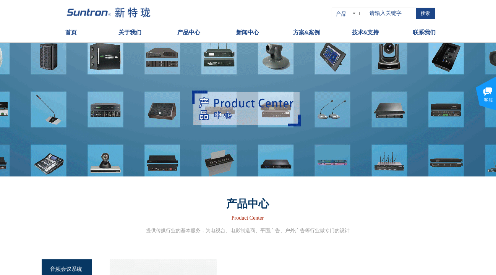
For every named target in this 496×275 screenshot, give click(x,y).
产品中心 (188, 32)
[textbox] (391, 13)
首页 (71, 32)
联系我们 (424, 32)
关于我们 (129, 32)
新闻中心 (247, 32)
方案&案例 (306, 32)
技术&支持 (365, 32)
